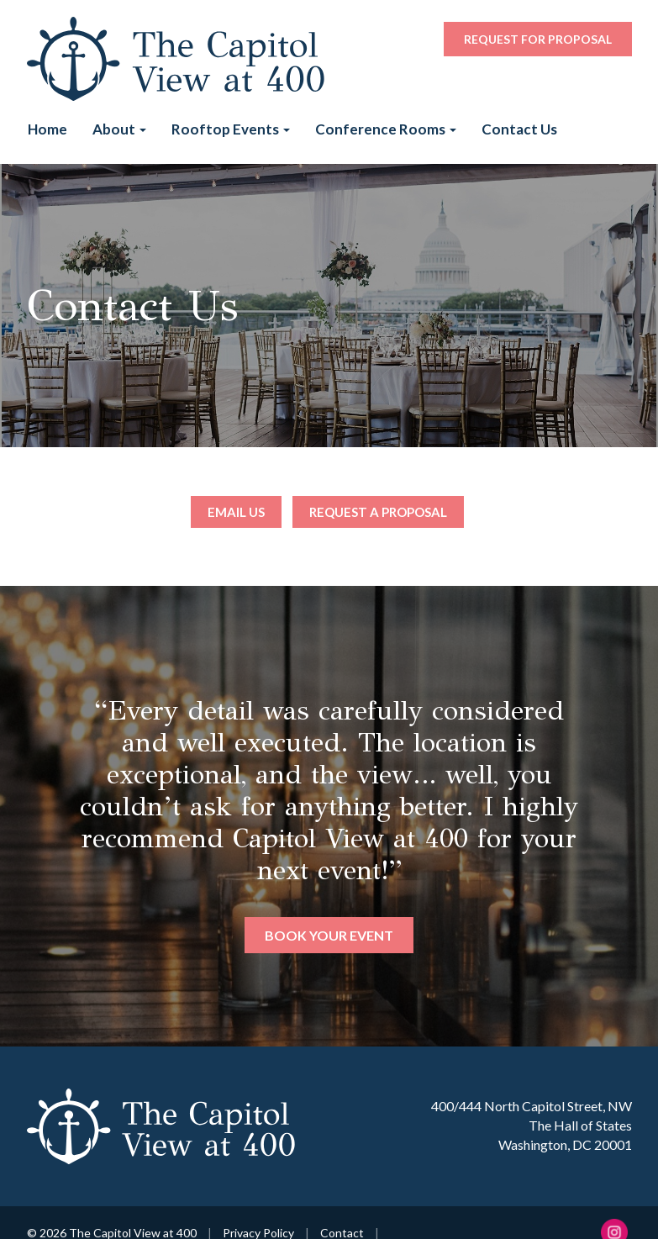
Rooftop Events (230, 129)
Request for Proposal (538, 39)
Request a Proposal (378, 511)
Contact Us (519, 129)
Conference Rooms (385, 129)
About (119, 129)
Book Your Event (329, 935)
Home (47, 129)
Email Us (236, 511)
